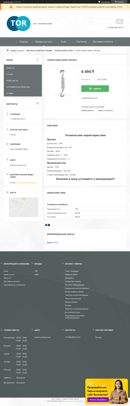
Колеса (68, 305)
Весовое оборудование (74, 285)
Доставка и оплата (103, 41)
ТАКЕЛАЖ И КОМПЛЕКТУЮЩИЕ (39, 50)
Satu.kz (76, 399)
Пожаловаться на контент (73, 401)
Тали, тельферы (71, 271)
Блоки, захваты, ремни (74, 292)
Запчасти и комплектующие (76, 309)
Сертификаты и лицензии (18, 87)
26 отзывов (105, 2)
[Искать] (119, 21)
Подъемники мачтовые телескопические (74, 316)
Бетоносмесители (72, 312)
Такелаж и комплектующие (76, 295)
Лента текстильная (73, 298)
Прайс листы (12, 81)
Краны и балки (71, 302)
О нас (64, 41)
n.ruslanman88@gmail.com (27, 182)
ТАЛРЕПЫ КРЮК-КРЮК (63, 50)
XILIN (36, 274)
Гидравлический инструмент (77, 288)
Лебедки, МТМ (71, 274)
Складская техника (73, 281)
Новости (10, 68)
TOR (36, 271)
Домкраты (69, 278)
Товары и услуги (43, 41)
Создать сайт (8, 2)
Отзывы (9, 93)
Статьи (9, 74)
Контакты (81, 41)
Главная (24, 41)
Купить (97, 89)
